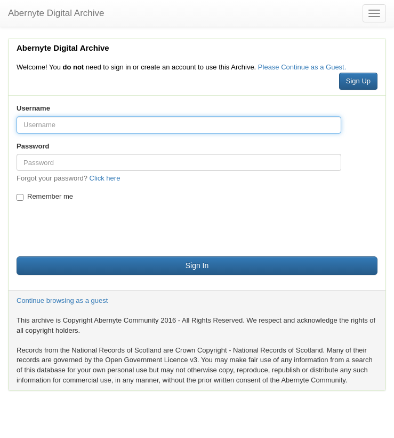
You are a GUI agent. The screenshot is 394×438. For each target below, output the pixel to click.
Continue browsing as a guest (62, 300)
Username (33, 108)
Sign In (197, 265)
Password (33, 146)
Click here (105, 178)
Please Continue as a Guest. (302, 67)
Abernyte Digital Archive (56, 13)
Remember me (45, 196)
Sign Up (358, 81)
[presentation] (98, 227)
